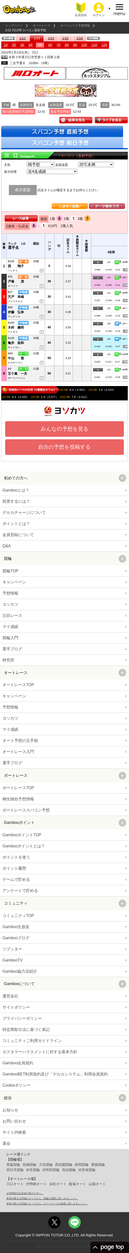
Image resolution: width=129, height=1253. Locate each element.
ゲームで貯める (16, 879)
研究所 (8, 660)
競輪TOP (10, 571)
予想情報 (10, 593)
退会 (6, 1143)
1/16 (80, 38)
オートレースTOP (18, 685)
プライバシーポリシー (22, 1018)
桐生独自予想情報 (18, 799)
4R (31, 45)
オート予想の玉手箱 (20, 740)
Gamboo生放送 (15, 927)
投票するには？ (16, 501)
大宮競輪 (46, 1165)
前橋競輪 (29, 1165)
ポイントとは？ (16, 524)
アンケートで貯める (20, 890)
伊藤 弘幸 (16, 312)
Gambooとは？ (15, 490)
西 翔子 (16, 266)
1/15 (65, 38)
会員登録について (18, 535)
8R (67, 45)
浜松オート (57, 1184)
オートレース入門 (18, 752)
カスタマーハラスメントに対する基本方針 (39, 1052)
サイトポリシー (16, 1007)
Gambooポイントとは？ (23, 846)
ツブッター (12, 949)
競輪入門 (10, 638)
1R (6, 45)
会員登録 (81, 15)
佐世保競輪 (87, 1170)
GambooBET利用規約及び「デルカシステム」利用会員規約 (55, 1074)
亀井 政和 (16, 343)
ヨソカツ (10, 604)
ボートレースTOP (18, 788)
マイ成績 (10, 627)
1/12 (22, 38)
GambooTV (12, 960)
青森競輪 (13, 1165)
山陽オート (97, 1184)
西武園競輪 (63, 1165)
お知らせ (10, 1110)
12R (104, 45)
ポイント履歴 (14, 868)
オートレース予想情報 (75, 25)
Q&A (6, 546)
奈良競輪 (33, 1170)
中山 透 (16, 358)
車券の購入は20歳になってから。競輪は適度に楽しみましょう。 (42, 1198)
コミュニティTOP (18, 916)
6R (50, 45)
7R (58, 45)
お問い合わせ (14, 1121)
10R (84, 45)
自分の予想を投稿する (64, 447)
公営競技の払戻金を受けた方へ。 (24, 1193)
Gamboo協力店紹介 (19, 971)
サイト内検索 (14, 1132)
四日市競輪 (15, 1170)
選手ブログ (12, 649)
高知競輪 (69, 1170)
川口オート (15, 1184)
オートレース (41, 25)
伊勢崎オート (36, 1184)
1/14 (51, 38)
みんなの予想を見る (65, 429)
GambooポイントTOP (21, 835)
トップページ (14, 25)
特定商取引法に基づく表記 (26, 1029)
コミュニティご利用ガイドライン (32, 1041)
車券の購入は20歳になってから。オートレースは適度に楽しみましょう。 (47, 1203)
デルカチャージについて (24, 512)
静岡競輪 (82, 1165)
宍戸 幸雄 (16, 297)
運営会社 (10, 996)
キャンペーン (14, 582)
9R (75, 45)
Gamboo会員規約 (17, 1063)
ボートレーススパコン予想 (26, 810)
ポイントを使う (16, 857)
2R (14, 45)
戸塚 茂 (16, 281)
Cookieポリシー (16, 1085)
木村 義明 (16, 327)
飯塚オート (77, 1184)
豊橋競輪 (98, 1165)
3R (22, 45)
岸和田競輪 (51, 1170)
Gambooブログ (15, 938)
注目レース (12, 615)
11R (94, 45)
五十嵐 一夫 (17, 373)
